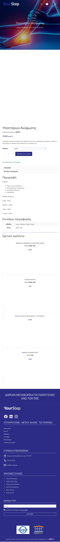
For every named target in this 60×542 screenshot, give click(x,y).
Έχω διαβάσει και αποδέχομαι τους (16, 510)
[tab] (30, 168)
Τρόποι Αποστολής (11, 481)
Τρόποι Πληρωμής (11, 478)
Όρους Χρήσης (24, 510)
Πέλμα (10, 162)
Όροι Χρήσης (10, 490)
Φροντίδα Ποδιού (16, 162)
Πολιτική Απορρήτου (12, 487)
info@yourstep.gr (12, 465)
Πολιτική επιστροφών (12, 484)
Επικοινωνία (10, 493)
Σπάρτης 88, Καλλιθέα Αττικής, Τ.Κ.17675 (19, 456)
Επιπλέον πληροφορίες (11, 171)
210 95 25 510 (11, 460)
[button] (41, 4)
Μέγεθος (5, 148)
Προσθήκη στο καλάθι (23, 154)
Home (18, 27)
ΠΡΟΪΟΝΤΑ (25, 27)
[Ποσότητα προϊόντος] (9, 154)
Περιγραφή (7, 168)
